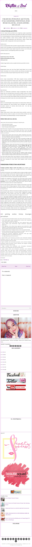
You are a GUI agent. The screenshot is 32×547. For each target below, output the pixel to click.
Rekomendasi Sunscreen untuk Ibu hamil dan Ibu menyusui (17, 508)
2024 (3, 357)
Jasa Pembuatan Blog (18, 544)
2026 (3, 352)
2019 (3, 369)
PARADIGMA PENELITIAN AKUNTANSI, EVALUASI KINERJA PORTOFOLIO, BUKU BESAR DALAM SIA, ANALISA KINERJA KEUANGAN (16, 22)
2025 (3, 354)
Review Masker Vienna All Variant (11, 498)
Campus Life (16, 16)
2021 (3, 364)
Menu (16, 10)
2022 (3, 362)
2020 (3, 367)
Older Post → (28, 266)
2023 (3, 359)
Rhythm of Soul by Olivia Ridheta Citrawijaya (15, 543)
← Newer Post (3, 266)
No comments (24, 28)
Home (16, 266)
